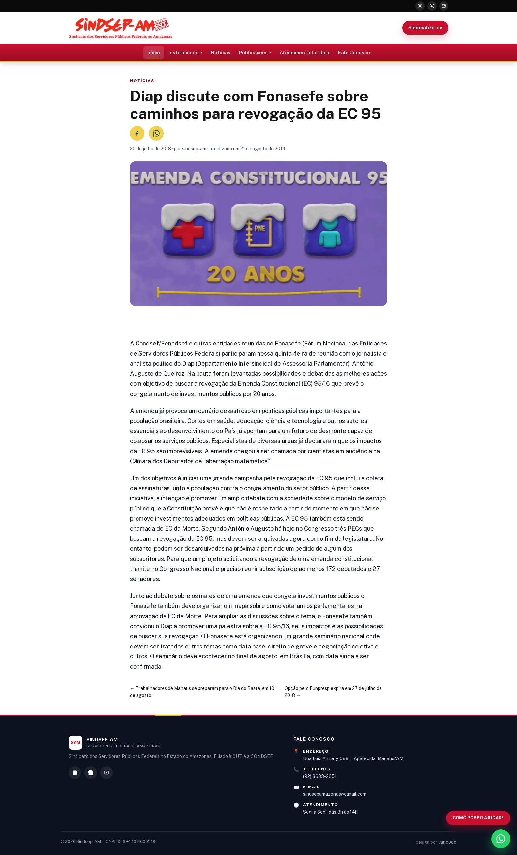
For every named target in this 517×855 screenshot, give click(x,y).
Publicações (253, 52)
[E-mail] (443, 6)
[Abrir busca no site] (478, 818)
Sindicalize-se (425, 27)
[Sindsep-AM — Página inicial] (121, 28)
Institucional (183, 52)
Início (153, 52)
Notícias (220, 52)
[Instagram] (420, 6)
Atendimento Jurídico (304, 52)
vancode (447, 842)
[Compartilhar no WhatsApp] (156, 133)
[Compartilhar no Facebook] (137, 133)
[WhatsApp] (432, 6)
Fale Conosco (354, 52)
